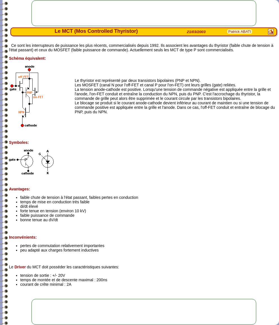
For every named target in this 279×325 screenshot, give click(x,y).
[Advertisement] (144, 13)
